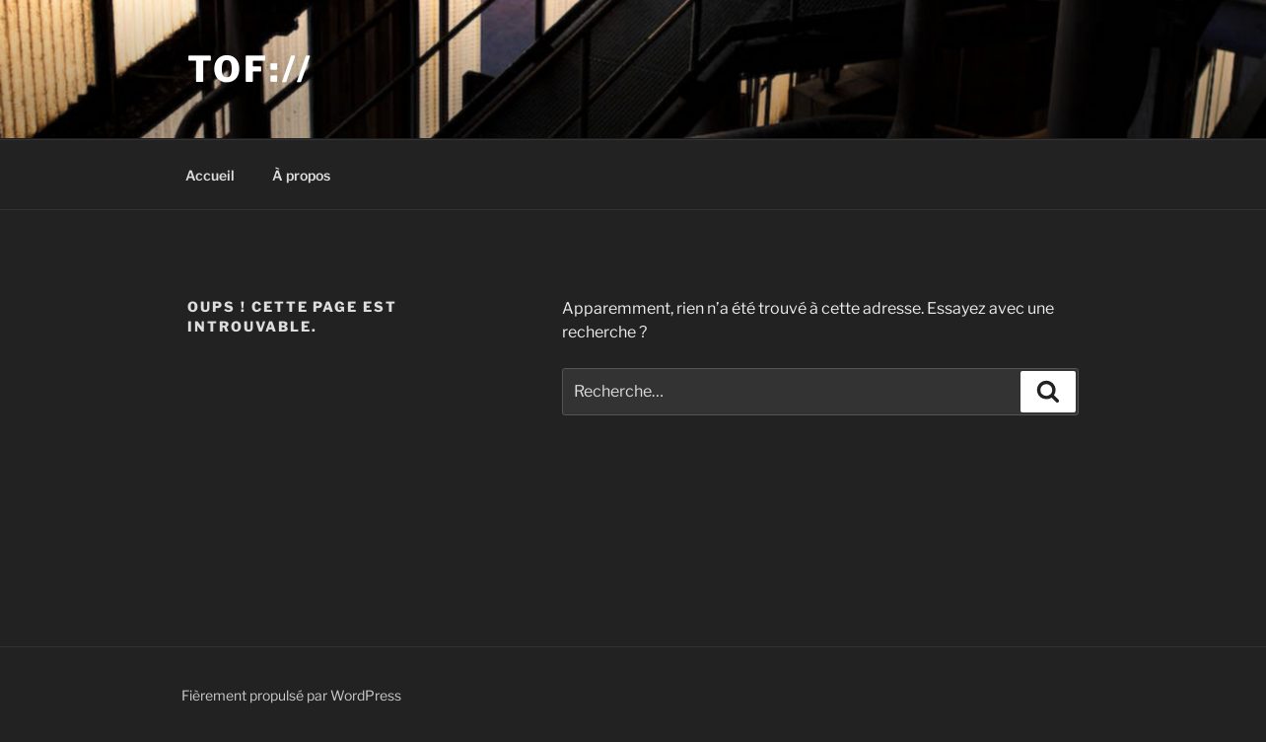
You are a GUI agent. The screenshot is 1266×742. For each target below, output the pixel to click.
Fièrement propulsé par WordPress (291, 695)
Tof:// (250, 69)
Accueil (210, 175)
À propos (301, 175)
